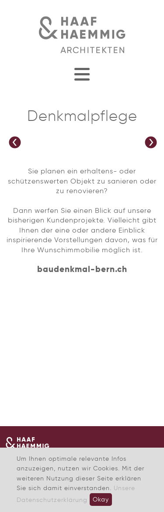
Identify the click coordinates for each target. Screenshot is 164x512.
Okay (101, 499)
